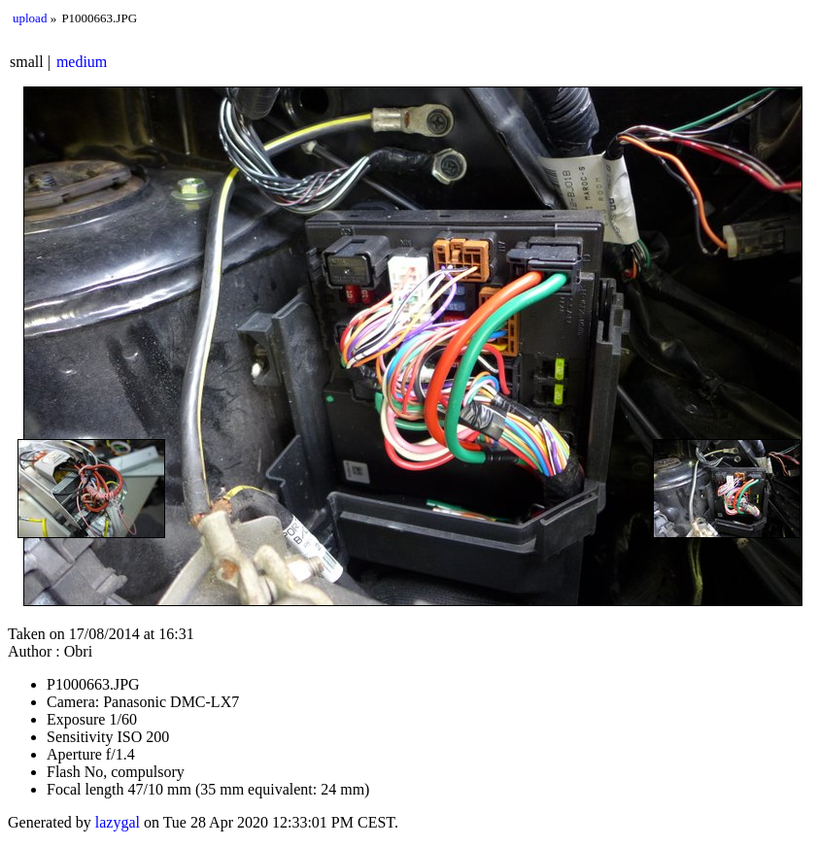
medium (81, 61)
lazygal (117, 822)
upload (30, 18)
